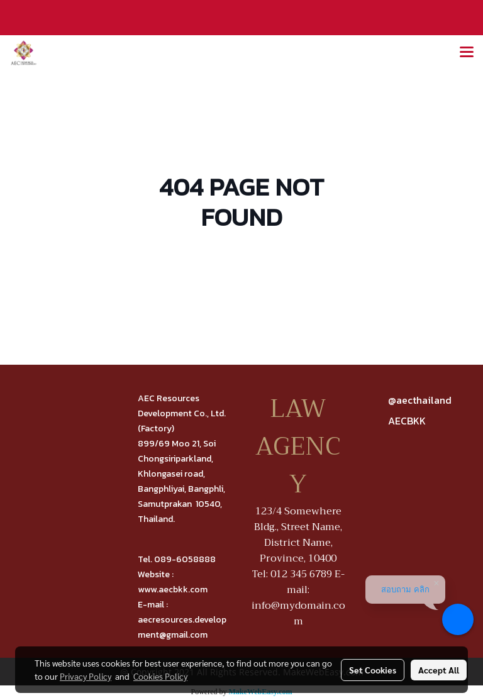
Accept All (438, 669)
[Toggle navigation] (466, 53)
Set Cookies (372, 669)
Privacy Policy (85, 676)
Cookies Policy (160, 676)
